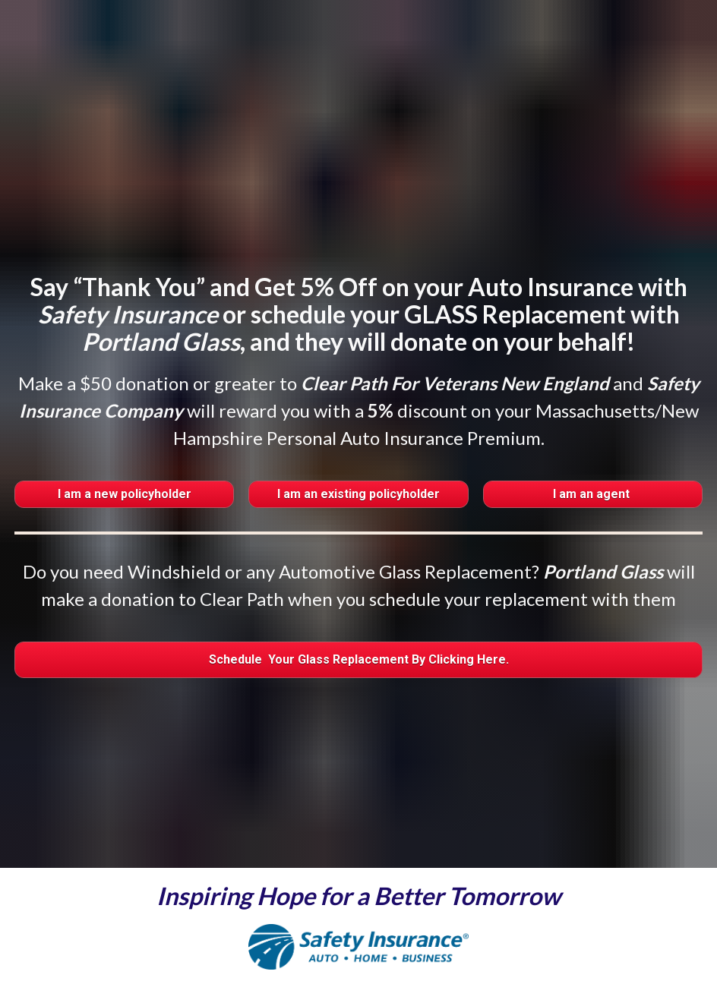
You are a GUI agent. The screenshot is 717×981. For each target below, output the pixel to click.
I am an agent (593, 444)
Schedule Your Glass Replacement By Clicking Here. (359, 609)
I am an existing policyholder (358, 444)
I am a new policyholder (124, 444)
